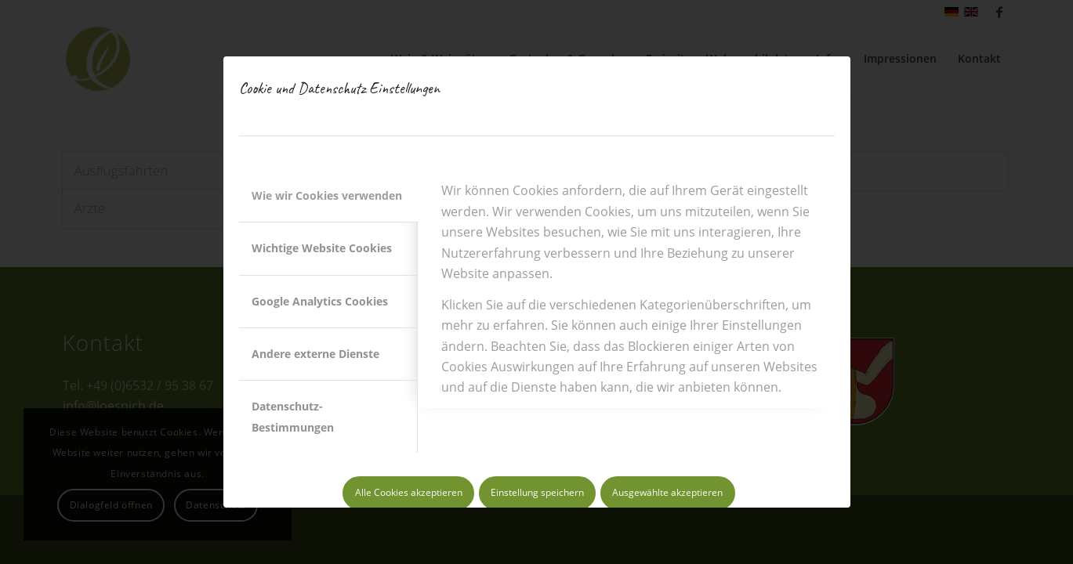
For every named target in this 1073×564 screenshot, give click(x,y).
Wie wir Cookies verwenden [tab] (327, 195)
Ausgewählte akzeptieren (667, 492)
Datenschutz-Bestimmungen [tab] (293, 416)
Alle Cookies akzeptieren (408, 492)
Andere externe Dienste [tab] (315, 353)
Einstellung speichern (537, 492)
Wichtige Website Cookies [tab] (322, 247)
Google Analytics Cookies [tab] (320, 301)
